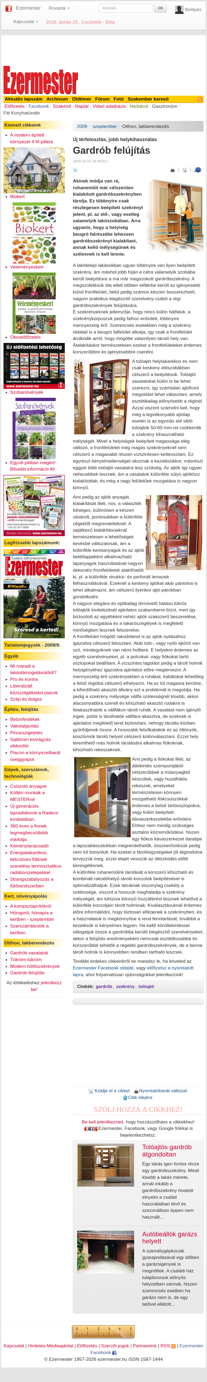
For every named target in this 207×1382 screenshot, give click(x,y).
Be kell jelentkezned (102, 1122)
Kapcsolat (14, 1345)
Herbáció (139, 106)
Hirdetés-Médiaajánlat (50, 1345)
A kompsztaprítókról (30, 906)
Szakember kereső (148, 99)
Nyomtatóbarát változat (160, 1090)
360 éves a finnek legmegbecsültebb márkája (29, 832)
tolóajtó (146, 986)
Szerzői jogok (115, 1345)
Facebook (38, 106)
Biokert (17, 196)
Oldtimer (81, 99)
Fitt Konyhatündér (21, 113)
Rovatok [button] (59, 8)
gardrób (104, 986)
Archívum (57, 99)
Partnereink (145, 1345)
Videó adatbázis (109, 106)
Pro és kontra (24, 679)
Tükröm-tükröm (26, 959)
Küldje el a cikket (109, 1090)
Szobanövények (26, 392)
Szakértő (62, 106)
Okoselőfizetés (25, 337)
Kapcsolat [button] (25, 21)
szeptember (104, 126)
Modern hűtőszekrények (35, 966)
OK (160, 8)
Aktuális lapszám (24, 99)
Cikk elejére (137, 1097)
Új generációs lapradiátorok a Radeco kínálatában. (34, 812)
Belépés (193, 9)
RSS (168, 1345)
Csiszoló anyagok (28, 786)
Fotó (119, 99)
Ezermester (28, 8)
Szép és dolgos (26, 699)
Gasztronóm (164, 106)
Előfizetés (15, 106)
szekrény (125, 986)
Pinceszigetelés (26, 732)
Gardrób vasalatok (29, 952)
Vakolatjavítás (24, 726)
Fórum (102, 99)
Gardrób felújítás (27, 972)
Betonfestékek (25, 719)
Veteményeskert (27, 267)
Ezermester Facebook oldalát (103, 968)
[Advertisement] (103, 49)
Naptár (82, 106)
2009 (82, 126)
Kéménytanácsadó (29, 845)
